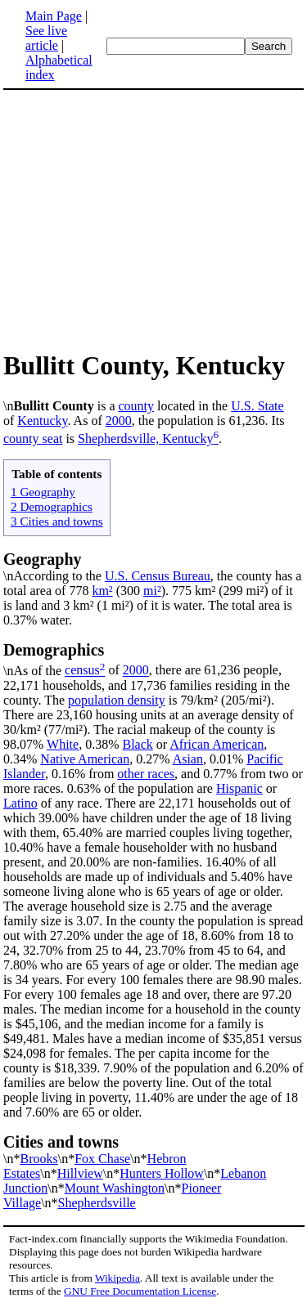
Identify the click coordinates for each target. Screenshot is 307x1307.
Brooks (38, 1159)
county (136, 406)
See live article (46, 38)
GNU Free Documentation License (140, 1291)
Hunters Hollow (162, 1173)
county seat (32, 438)
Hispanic (239, 788)
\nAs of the (153, 659)
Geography (42, 559)
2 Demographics (52, 506)
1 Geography (43, 492)
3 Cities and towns (57, 521)
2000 (119, 420)
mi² (152, 591)
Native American (84, 759)
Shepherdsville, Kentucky (145, 438)
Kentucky (42, 420)
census (82, 671)
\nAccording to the (54, 576)
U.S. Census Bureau (157, 576)
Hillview (80, 1173)
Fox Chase (102, 1159)
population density (116, 700)
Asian (188, 759)
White (63, 744)
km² (102, 591)
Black (137, 744)
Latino (20, 803)
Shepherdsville (97, 1203)
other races (145, 774)
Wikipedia (117, 1278)
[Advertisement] (140, 219)
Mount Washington (115, 1188)
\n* (153, 1149)
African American (216, 744)
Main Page (53, 16)
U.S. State (257, 406)
